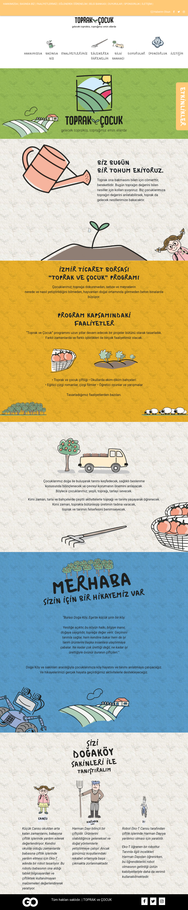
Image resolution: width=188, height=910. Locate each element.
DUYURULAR (115, 3)
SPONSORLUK (132, 3)
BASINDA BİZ (27, 3)
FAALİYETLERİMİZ (47, 3)
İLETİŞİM (147, 3)
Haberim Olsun (160, 11)
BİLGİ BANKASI (98, 3)
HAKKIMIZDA (11, 3)
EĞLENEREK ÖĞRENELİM (73, 3)
